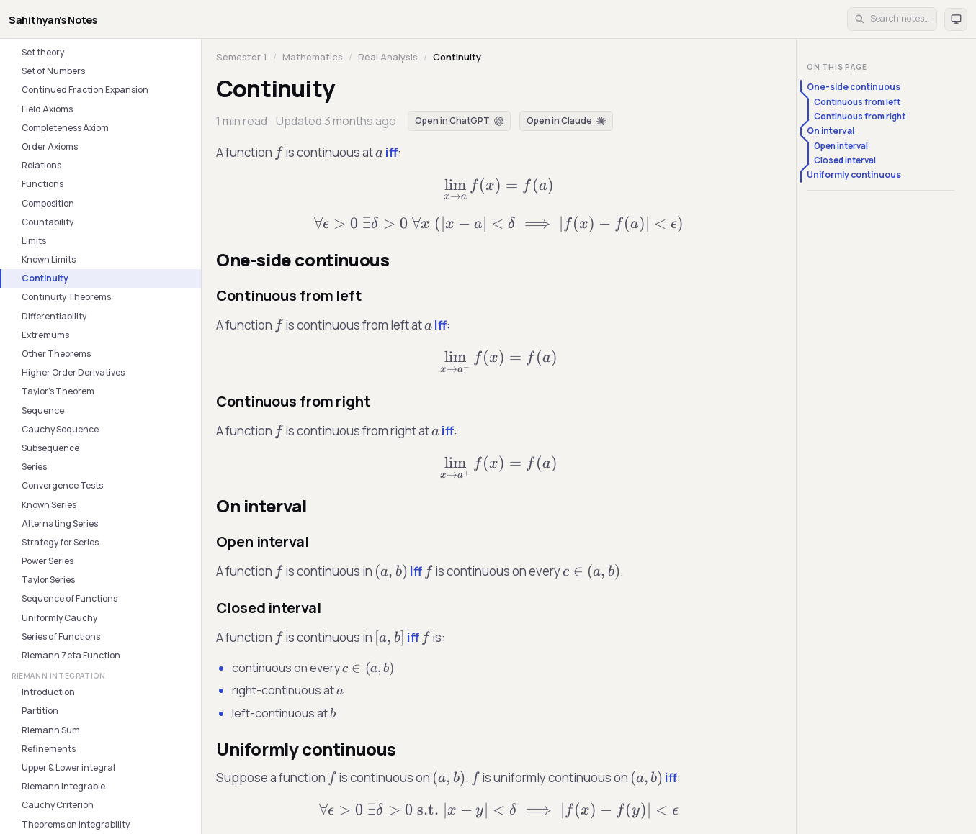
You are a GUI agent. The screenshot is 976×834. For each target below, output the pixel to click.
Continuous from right (859, 116)
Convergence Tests (62, 485)
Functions (42, 184)
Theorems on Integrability (76, 824)
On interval (830, 130)
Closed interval (845, 160)
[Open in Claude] (566, 121)
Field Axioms (47, 109)
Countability (47, 222)
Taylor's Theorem (58, 391)
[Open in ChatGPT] (459, 121)
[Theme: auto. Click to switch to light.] (955, 19)
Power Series (47, 561)
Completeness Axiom (65, 128)
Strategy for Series (60, 542)
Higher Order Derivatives (73, 372)
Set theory (43, 52)
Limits (34, 241)
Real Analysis (388, 56)
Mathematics (312, 56)
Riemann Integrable (63, 786)
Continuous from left (857, 101)
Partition (40, 710)
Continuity (45, 278)
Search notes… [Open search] (892, 18)
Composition (48, 203)
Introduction (48, 692)
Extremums (45, 335)
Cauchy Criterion (58, 805)
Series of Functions (61, 636)
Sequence (43, 410)
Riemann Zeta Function (71, 655)
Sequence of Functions (69, 598)
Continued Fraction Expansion (85, 89)
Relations (41, 165)
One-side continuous (853, 87)
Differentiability (54, 316)
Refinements (49, 749)
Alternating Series (60, 523)
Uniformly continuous (854, 174)
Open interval (841, 145)
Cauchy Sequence (60, 429)
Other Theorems (56, 354)
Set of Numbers (53, 71)
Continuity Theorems (66, 297)
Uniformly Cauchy (59, 618)
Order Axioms (50, 146)
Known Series (49, 505)
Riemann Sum (51, 730)
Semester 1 (241, 56)
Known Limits (49, 259)
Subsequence (50, 448)
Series (34, 467)
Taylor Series (48, 580)
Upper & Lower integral (68, 767)
